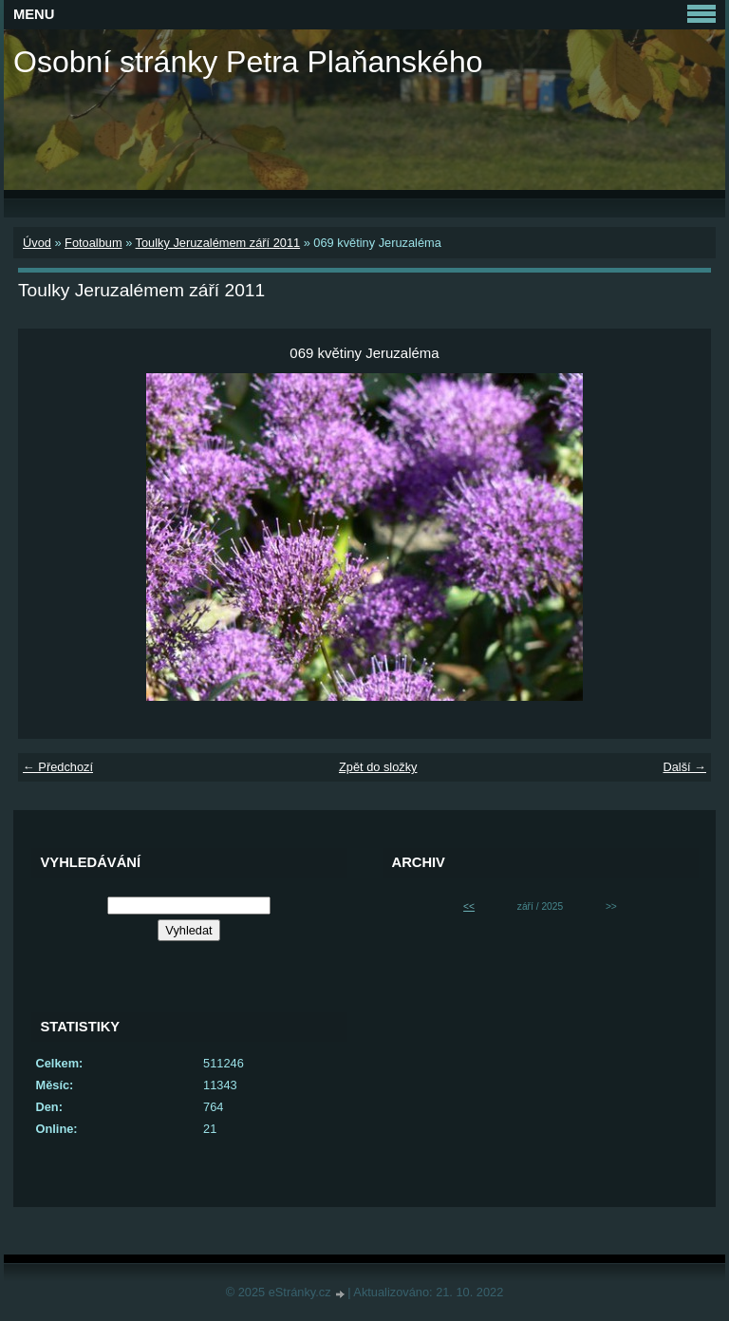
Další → (684, 767)
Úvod (37, 243)
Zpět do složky (378, 767)
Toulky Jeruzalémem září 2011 (218, 243)
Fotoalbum (93, 243)
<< (469, 906)
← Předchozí (58, 767)
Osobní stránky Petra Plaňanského (248, 62)
